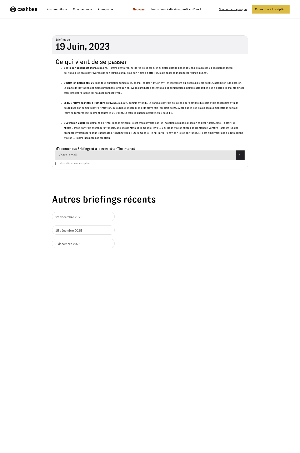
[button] (57, 9)
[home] (24, 9)
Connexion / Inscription (270, 9)
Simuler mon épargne (233, 9)
